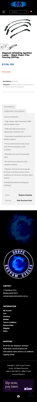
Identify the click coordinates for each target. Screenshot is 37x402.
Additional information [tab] (14, 111)
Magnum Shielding (25, 195)
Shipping (6, 328)
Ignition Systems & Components (15, 87)
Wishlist (6, 319)
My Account (7, 311)
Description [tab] (9, 106)
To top (30, 395)
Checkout (6, 316)
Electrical (13, 84)
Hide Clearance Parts (24, 200)
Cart (4, 313)
